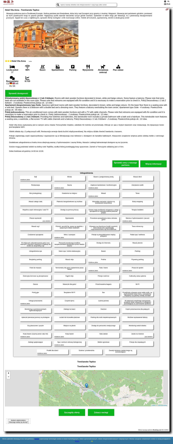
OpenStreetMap (162, 405)
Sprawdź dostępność (18, 93)
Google (36, 439)
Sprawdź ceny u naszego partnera (125, 164)
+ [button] (8, 373)
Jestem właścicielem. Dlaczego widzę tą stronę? (18, 421)
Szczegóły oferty (72, 412)
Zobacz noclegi (101, 412)
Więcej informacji (153, 164)
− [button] (8, 377)
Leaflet (153, 405)
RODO (77, 441)
